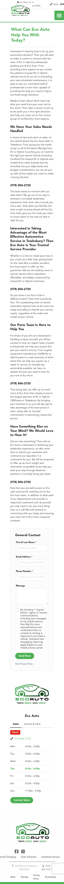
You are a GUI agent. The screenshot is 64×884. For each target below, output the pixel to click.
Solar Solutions (29, 878)
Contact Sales (22, 821)
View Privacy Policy (24, 685)
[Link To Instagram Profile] (23, 872)
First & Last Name (26, 564)
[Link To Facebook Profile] (17, 872)
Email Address (24, 578)
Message (21, 607)
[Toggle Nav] (59, 15)
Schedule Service (51, 878)
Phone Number (25, 592)
